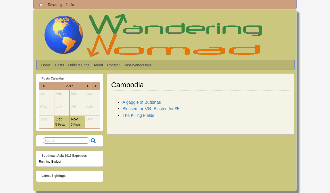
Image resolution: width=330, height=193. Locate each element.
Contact (113, 65)
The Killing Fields (138, 115)
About (98, 65)
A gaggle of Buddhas (141, 102)
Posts (59, 65)
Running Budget (50, 161)
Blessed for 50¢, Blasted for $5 (150, 108)
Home (46, 65)
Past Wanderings (137, 65)
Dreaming (55, 5)
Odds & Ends (78, 65)
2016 (69, 86)
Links (70, 5)
